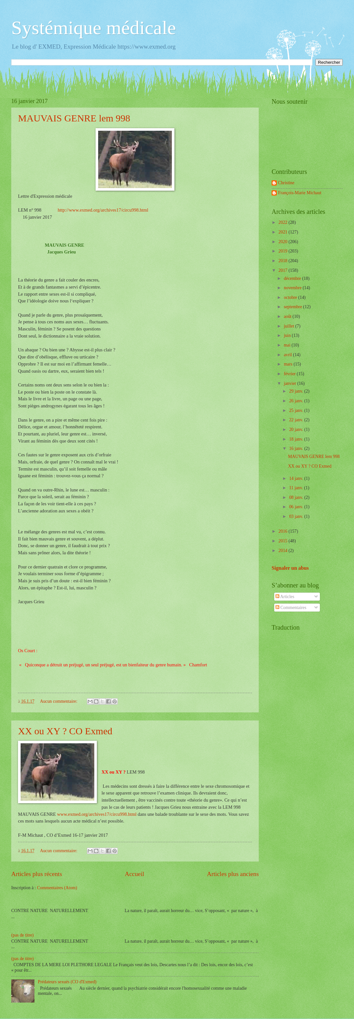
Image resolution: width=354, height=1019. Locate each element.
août (288, 316)
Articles (284, 596)
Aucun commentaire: (59, 701)
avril (288, 354)
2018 (283, 260)
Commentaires (290, 607)
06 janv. (296, 506)
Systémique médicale (93, 27)
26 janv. (296, 400)
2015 (283, 540)
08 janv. (296, 497)
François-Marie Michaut (299, 192)
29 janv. (296, 391)
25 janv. (296, 410)
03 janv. (296, 516)
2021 (283, 232)
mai (288, 345)
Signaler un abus (290, 568)
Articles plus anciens (233, 874)
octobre (291, 297)
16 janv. (296, 448)
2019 (283, 251)
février (290, 373)
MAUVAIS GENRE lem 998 (74, 118)
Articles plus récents (36, 874)
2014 (283, 550)
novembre (293, 287)
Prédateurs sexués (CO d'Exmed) (67, 981)
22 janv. (296, 419)
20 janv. (296, 429)
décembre (293, 278)
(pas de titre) (22, 935)
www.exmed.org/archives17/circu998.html (97, 814)
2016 (283, 531)
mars (288, 364)
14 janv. (296, 478)
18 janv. (296, 439)
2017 (283, 270)
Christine (286, 182)
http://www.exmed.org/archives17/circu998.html (101, 210)
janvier (290, 383)
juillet (289, 326)
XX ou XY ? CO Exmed (65, 731)
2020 (283, 241)
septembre (293, 306)
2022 (283, 222)
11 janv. (296, 487)
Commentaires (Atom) (57, 887)
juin (288, 335)
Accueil (134, 874)
